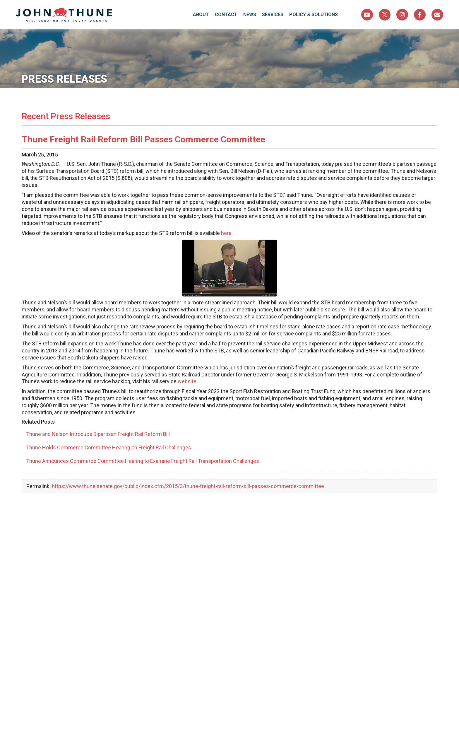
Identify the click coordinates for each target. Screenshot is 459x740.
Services (272, 14)
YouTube (367, 14)
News (249, 14)
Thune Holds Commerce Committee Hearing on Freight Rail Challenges (108, 447)
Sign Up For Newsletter (437, 14)
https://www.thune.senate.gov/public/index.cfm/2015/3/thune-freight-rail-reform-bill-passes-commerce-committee (188, 486)
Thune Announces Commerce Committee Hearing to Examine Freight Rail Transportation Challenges (142, 461)
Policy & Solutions (313, 14)
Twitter (384, 14)
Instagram (402, 14)
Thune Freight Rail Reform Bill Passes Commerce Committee (143, 139)
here (226, 233)
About (201, 14)
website (187, 381)
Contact (226, 14)
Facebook (420, 14)
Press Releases (64, 79)
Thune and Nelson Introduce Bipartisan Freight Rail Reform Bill (98, 434)
